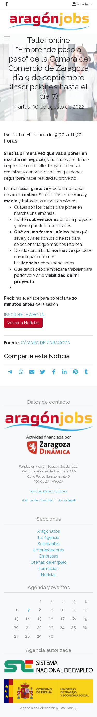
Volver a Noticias (23, 322)
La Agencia (48, 537)
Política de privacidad (38, 500)
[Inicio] (48, 19)
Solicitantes (49, 543)
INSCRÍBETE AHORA (24, 314)
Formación (48, 568)
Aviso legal (66, 500)
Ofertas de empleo (49, 562)
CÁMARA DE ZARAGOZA (45, 342)
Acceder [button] (80, 4)
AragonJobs (48, 531)
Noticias (48, 574)
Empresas (48, 556)
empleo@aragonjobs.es (49, 491)
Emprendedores (48, 549)
